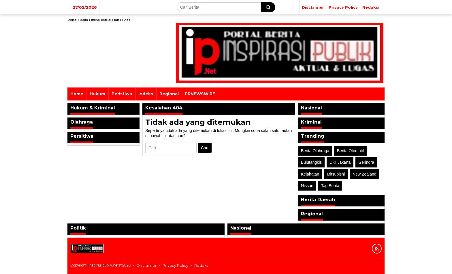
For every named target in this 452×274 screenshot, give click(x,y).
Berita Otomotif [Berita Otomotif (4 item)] (350, 150)
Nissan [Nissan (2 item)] (307, 185)
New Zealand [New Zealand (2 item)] (364, 174)
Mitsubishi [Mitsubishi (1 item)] (336, 174)
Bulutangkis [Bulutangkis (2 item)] (311, 162)
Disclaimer (147, 265)
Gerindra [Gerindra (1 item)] (366, 162)
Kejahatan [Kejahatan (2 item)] (310, 174)
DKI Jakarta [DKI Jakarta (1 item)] (340, 162)
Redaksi (201, 265)
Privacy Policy (175, 265)
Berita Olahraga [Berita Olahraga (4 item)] (315, 150)
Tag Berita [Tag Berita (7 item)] (330, 185)
